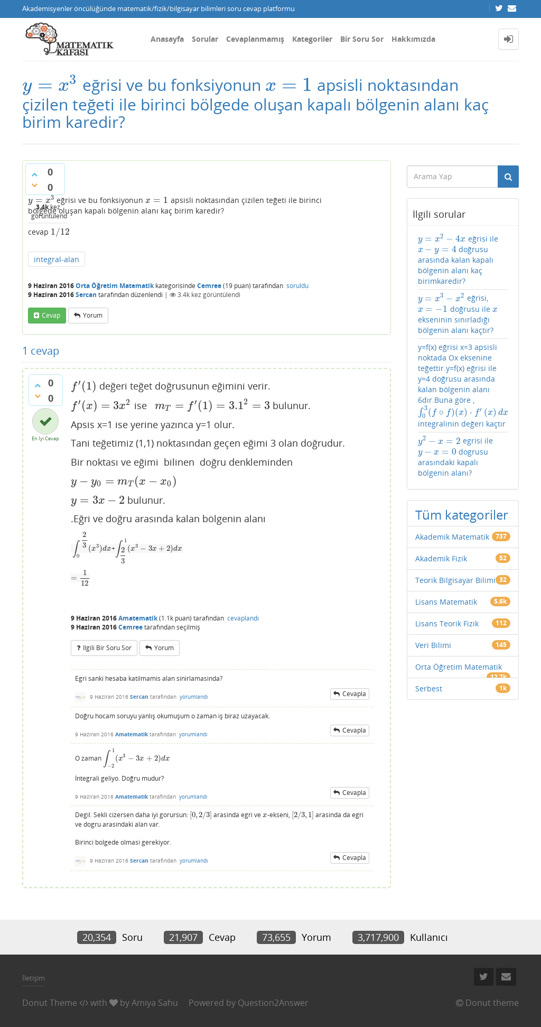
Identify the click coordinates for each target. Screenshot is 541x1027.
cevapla (354, 693)
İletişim (33, 978)
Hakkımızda (413, 39)
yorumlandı (194, 696)
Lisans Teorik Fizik (447, 623)
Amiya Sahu (155, 1003)
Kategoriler (312, 39)
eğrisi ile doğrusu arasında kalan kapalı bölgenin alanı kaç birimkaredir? (458, 260)
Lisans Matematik (446, 602)
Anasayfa (167, 39)
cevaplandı (243, 618)
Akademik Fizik (441, 558)
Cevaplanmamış (255, 39)
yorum (92, 315)
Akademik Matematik (452, 537)
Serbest (428, 688)
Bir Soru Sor (362, 39)
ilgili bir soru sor (107, 647)
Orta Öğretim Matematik (115, 285)
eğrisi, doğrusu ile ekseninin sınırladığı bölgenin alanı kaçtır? (458, 314)
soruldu (297, 285)
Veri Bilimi (433, 645)
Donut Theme (49, 1003)
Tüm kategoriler (461, 514)
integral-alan (56, 259)
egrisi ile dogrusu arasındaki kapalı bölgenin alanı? (455, 456)
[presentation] (50, 85)
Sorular (205, 39)
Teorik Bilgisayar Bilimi (455, 580)
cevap (51, 315)
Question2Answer (273, 1003)
